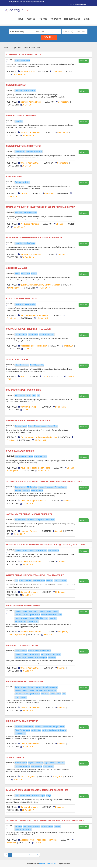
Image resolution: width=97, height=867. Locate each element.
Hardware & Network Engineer (24, 550)
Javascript (28, 581)
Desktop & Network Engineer (24, 687)
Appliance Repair (50, 763)
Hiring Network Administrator (23, 605)
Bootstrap (49, 581)
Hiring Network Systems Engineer (25, 681)
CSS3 (34, 395)
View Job (83, 61)
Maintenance (19, 304)
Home (20, 19)
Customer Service (37, 490)
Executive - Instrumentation (22, 298)
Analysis (34, 273)
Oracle (59, 694)
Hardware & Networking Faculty (51, 615)
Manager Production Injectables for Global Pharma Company (40, 207)
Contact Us (56, 19)
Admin (62, 727)
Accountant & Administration (24, 727)
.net (38, 395)
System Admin (33, 334)
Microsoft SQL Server (22, 365)
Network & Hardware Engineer (24, 618)
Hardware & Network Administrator (26, 611)
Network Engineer (16, 85)
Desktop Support (41, 550)
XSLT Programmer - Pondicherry (24, 390)
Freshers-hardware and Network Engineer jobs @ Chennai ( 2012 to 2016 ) (46, 544)
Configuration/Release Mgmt (45, 520)
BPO (24, 826)
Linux (17, 697)
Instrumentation (30, 304)
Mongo (48, 796)
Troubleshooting (20, 520)
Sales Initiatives (20, 487)
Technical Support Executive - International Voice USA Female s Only (44, 481)
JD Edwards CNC (32, 621)
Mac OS (52, 694)
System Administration (22, 60)
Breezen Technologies (47, 863)
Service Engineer (15, 757)
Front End (57, 581)
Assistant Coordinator (22, 182)
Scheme (22, 395)
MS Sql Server (34, 365)
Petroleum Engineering (22, 766)
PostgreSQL (35, 796)
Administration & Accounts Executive (54, 730)
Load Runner (38, 456)
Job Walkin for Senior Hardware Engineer (29, 514)
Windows (18, 490)
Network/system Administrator (24, 146)
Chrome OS (26, 490)
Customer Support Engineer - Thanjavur (28, 329)
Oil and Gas (60, 763)
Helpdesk (31, 763)
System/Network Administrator (24, 54)
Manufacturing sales (30, 212)
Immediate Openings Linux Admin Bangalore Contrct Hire (37, 790)
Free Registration (72, 19)
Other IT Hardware (42, 618)
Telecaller (57, 826)
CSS (16, 581)
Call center (18, 826)
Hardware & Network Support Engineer (27, 615)
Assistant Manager (17, 268)
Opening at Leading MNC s (20, 451)
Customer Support (21, 334)
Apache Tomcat (25, 796)
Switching (23, 697)
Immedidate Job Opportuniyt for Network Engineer (34, 237)
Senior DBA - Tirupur (17, 359)
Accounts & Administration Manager (46, 727)
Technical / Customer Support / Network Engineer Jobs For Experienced (46, 820)
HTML (29, 395)
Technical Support (60, 487)
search (48, 37)
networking (18, 90)
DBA (42, 365)
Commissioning (48, 766)
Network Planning (29, 90)
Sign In (87, 19)
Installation (30, 520)
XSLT (16, 395)
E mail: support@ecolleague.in (76, 4)
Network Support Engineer (21, 115)
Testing (17, 273)
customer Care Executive (23, 830)
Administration (19, 151)
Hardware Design (20, 658)
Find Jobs (42, 19)
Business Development (45, 487)
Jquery (64, 581)
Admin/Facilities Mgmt (22, 730)
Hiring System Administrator (22, 645)
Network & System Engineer (37, 426)
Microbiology (25, 273)
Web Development (39, 581)
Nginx (43, 796)
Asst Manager (14, 176)
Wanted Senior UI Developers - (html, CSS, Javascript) (35, 575)
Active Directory (20, 733)
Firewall (30, 456)
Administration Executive (34, 151)
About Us (31, 19)
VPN (45, 456)
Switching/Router (29, 243)
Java (63, 694)
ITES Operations (32, 487)
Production (18, 212)
